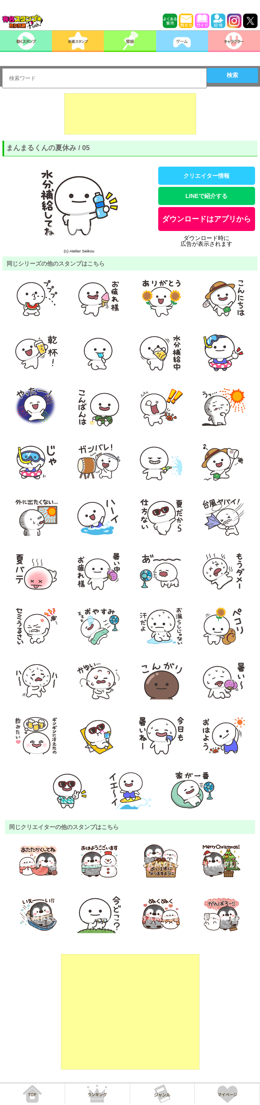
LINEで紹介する (206, 196)
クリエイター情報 (206, 175)
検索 (232, 75)
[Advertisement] (130, 113)
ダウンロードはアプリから (206, 219)
